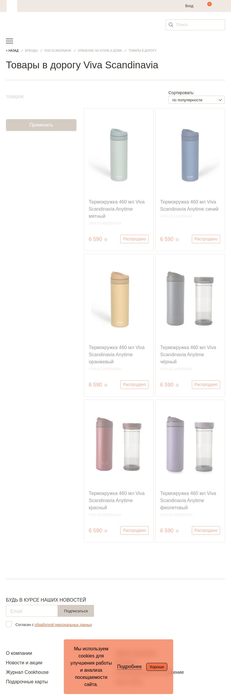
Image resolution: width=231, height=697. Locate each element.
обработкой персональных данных (63, 625)
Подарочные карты (27, 681)
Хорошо (156, 667)
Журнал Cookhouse (27, 672)
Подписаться (76, 611)
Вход (189, 6)
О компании (19, 653)
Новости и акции (24, 662)
